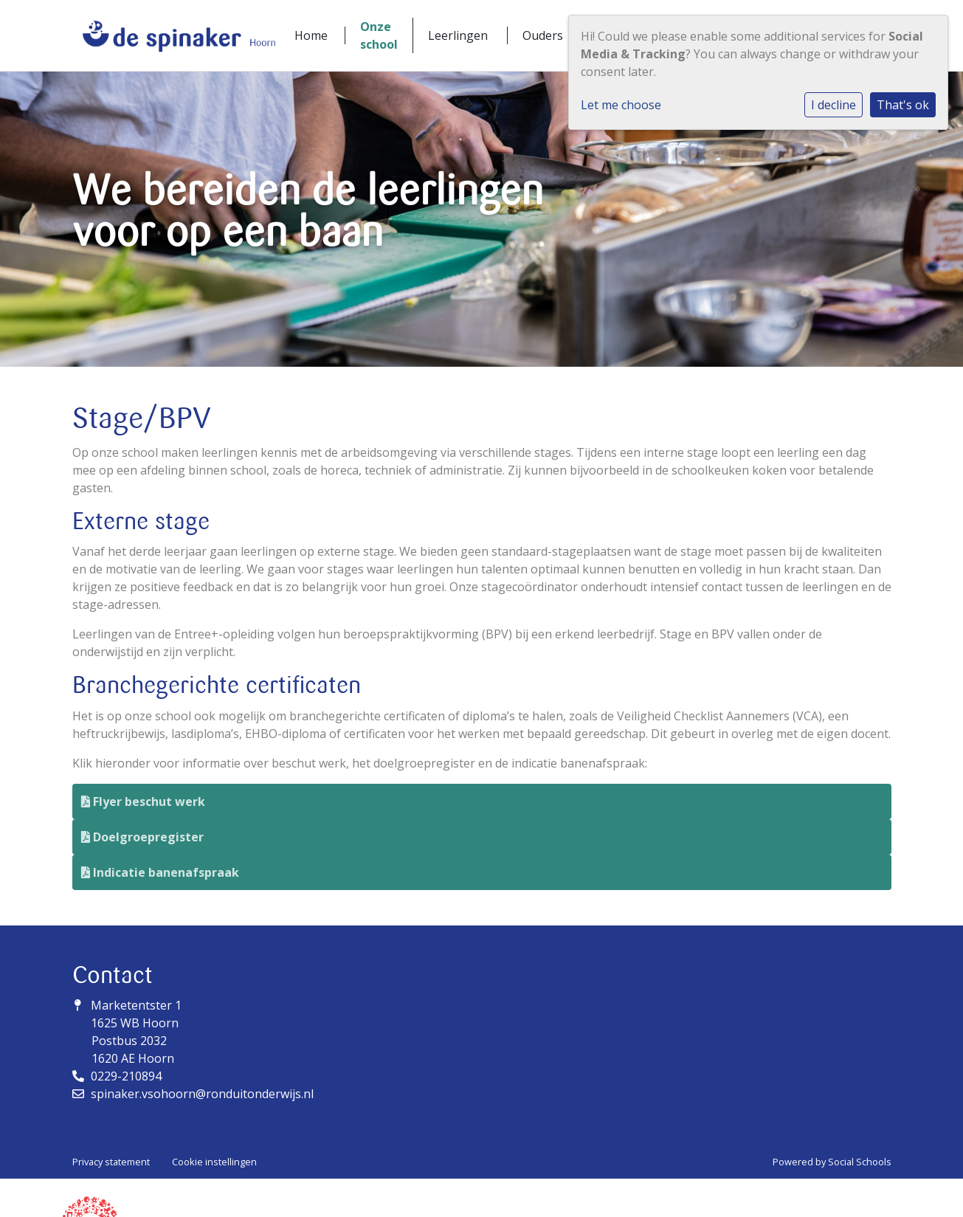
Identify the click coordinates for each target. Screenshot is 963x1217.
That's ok (903, 105)
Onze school (379, 35)
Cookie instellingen (214, 1161)
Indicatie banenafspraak (160, 872)
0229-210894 (126, 1076)
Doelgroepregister (142, 837)
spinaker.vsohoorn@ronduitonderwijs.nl (202, 1094)
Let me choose (621, 105)
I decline (833, 105)
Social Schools (859, 1161)
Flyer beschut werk (143, 801)
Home (311, 35)
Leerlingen (458, 35)
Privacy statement (111, 1161)
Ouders (542, 35)
